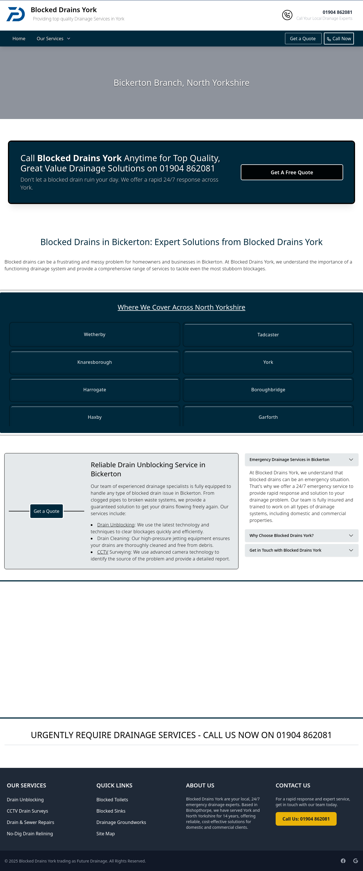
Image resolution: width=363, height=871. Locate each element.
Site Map (105, 833)
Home (19, 38)
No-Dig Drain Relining (30, 833)
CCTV (102, 552)
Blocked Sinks (110, 811)
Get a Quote (303, 38)
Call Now (339, 38)
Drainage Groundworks (121, 822)
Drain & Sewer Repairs (30, 822)
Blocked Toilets (112, 799)
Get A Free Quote (292, 172)
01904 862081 (304, 735)
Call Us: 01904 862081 (306, 819)
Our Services (54, 38)
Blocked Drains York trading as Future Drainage (63, 861)
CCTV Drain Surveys (27, 811)
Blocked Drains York (64, 9)
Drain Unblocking (116, 525)
